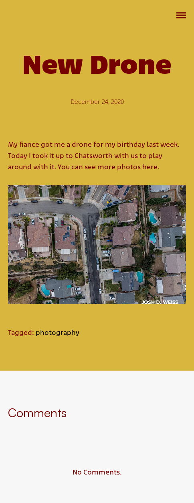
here (150, 167)
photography (57, 333)
